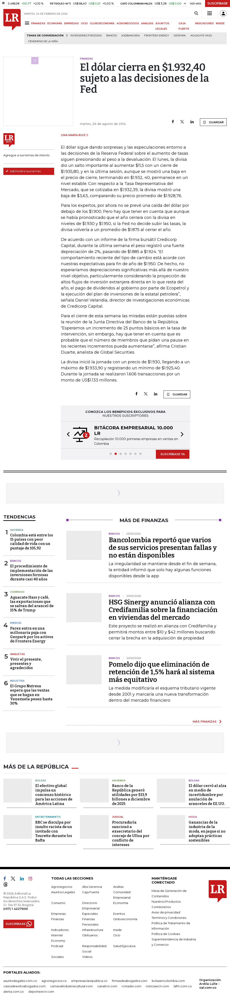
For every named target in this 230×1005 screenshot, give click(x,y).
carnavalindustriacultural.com (71, 985)
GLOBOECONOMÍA (102, 23)
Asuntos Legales (63, 891)
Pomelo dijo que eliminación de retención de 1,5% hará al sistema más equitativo (162, 672)
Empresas (58, 912)
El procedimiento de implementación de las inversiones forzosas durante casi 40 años (31, 572)
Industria (17, 680)
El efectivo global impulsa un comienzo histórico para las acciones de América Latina (53, 794)
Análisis (118, 885)
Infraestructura (92, 928)
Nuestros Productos (166, 900)
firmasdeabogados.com (129, 979)
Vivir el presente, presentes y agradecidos (26, 663)
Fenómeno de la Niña (43, 41)
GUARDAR (213, 122)
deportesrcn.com (41, 990)
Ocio (116, 934)
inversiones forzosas (86, 35)
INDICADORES (204, 23)
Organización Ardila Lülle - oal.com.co (210, 982)
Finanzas (57, 918)
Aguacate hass (201, 35)
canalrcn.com (107, 985)
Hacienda (16, 529)
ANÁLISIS (147, 23)
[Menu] (27, 23)
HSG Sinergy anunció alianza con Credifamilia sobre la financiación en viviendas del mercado (163, 610)
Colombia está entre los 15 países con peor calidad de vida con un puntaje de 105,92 (31, 541)
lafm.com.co (183, 985)
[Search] (196, 13)
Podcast (57, 945)
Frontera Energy (156, 35)
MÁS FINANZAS (205, 721)
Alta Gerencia (92, 885)
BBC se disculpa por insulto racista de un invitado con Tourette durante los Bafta (53, 830)
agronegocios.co (54, 979)
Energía (15, 622)
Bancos (111, 35)
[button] (67, 434)
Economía (120, 902)
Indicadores (60, 928)
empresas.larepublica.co (89, 979)
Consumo (58, 902)
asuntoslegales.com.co (20, 979)
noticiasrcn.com (157, 985)
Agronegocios (61, 885)
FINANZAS (38, 23)
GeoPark (180, 35)
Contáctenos (161, 906)
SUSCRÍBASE (217, 3)
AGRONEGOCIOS (128, 23)
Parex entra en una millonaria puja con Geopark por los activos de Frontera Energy (31, 635)
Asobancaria (130, 35)
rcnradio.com (131, 985)
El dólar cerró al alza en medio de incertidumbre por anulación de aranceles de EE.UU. (207, 794)
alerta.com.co (13, 990)
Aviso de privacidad (166, 911)
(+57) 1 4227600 (15, 907)
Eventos (119, 912)
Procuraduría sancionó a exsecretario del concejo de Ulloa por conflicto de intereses (130, 832)
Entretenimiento (48, 816)
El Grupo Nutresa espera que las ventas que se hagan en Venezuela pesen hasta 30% (31, 694)
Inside (117, 928)
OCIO (84, 23)
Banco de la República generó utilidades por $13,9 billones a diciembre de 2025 (131, 794)
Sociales (57, 955)
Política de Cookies (166, 932)
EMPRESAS (71, 23)
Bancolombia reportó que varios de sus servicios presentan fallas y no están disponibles (163, 547)
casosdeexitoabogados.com (24, 985)
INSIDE (220, 23)
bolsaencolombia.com (168, 979)
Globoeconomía (125, 918)
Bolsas (40, 779)
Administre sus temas (23, 171)
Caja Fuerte (90, 891)
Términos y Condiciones (169, 916)
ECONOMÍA (54, 23)
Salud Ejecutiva (124, 945)
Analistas (17, 654)
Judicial (118, 816)
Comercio (17, 591)
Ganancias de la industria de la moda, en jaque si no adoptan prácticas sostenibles (207, 830)
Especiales (90, 912)
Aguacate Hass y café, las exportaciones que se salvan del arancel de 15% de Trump (32, 604)
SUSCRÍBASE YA (172, 454)
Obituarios (89, 934)
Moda (193, 816)
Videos (87, 955)
